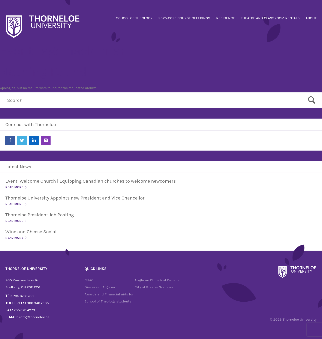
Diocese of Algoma (100, 287)
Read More (16, 187)
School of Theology (134, 18)
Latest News (18, 167)
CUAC (89, 280)
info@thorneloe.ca (34, 317)
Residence (225, 18)
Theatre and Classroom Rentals (270, 18)
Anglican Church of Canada (157, 280)
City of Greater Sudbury (154, 287)
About (311, 18)
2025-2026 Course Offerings (184, 18)
